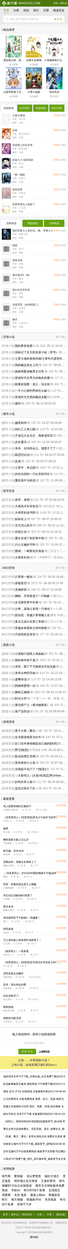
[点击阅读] (61, 805)
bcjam (6, 932)
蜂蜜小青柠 (8, 865)
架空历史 (8, 499)
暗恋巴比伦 (22, 454)
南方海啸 (17, 1199)
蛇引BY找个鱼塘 (34, 1190)
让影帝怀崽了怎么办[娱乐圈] (19, 92)
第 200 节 (42, 544)
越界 (5, 828)
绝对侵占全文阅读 (25, 1180)
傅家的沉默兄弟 (12, 1018)
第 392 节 (51, 653)
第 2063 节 (37, 692)
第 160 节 (51, 371)
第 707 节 (52, 769)
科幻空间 (8, 576)
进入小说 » (61, 337)
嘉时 (18, 403)
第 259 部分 (46, 506)
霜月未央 (8, 906)
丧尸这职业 (22, 711)
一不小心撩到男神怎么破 (31, 390)
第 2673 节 (34, 583)
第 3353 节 (43, 660)
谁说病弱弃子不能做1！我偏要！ (21, 917)
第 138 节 (54, 628)
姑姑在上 (21, 519)
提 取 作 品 (27, 1051)
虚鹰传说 (21, 679)
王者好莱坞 (48, 1180)
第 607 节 (33, 519)
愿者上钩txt (37, 1195)
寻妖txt (15, 1190)
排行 (36, 10)
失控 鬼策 (20, 1195)
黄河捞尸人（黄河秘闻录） (32, 705)
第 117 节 (57, 377)
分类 (16, 10)
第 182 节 (42, 480)
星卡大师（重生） (26, 730)
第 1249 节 (43, 512)
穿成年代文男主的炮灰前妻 (32, 377)
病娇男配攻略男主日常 (29, 371)
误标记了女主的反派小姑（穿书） (37, 352)
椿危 (5, 876)
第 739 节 (45, 730)
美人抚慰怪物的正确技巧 (17, 806)
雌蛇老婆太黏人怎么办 (16, 839)
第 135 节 (33, 422)
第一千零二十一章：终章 (43, 698)
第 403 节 (33, 531)
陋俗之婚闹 (22, 692)
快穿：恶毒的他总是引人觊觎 (19, 884)
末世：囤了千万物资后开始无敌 (35, 666)
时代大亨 (21, 698)
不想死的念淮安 (25, 634)
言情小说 (8, 345)
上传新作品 (44, 1051)
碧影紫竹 (7, 988)
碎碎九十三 (8, 955)
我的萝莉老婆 (23, 345)
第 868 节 (39, 525)
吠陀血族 (8, 928)
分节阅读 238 (37, 749)
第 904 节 (59, 435)
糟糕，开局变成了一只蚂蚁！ (34, 596)
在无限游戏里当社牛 (28, 737)
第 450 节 (45, 788)
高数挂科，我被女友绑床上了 (19, 861)
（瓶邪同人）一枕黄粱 (16, 951)
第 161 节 (36, 711)
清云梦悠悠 (33, 1176)
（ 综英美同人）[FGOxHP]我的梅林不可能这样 (29, 873)
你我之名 (21, 531)
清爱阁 (6, 1195)
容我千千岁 (24, 1204)
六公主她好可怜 (25, 544)
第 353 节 (42, 762)
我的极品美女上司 (26, 365)
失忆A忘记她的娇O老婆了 (17, 895)
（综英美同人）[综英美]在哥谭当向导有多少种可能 (32, 962)
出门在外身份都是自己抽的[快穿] (36, 743)
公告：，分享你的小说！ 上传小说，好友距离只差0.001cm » (34, 1063)
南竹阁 (6, 1176)
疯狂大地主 (52, 1176)
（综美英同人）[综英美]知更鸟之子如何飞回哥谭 (30, 817)
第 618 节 (42, 673)
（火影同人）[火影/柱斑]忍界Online (38, 775)
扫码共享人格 (23, 781)
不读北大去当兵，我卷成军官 (34, 435)
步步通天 (21, 442)
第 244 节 (42, 756)
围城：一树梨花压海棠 (29, 551)
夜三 (5, 921)
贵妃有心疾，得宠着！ (16, 60)
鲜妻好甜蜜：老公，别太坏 (32, 384)
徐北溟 (6, 854)
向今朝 (6, 832)
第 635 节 (45, 365)
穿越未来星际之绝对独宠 (31, 628)
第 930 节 (57, 705)
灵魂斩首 (21, 589)
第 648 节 (33, 589)
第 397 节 (45, 602)
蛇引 (5, 1199)
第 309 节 (28, 403)
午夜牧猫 (7, 843)
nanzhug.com (21, 3)
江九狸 (6, 943)
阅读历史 (59, 10)
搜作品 (63, 3)
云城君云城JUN (10, 810)
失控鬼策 (50, 1199)
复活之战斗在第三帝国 (29, 621)
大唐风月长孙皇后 (26, 506)
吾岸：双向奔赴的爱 (14, 984)
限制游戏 (8, 1006)
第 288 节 (42, 685)
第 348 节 (33, 442)
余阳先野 (7, 977)
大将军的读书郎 (25, 512)
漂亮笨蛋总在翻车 (13, 973)
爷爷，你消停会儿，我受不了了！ (37, 448)
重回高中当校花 (25, 480)
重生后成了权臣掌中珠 (29, 538)
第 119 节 (42, 429)
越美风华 (21, 422)
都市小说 (8, 422)
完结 (26, 10)
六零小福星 (34, 92)
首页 (6, 10)
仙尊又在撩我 (34, 60)
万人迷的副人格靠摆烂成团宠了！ (22, 940)
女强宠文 (54, 1190)
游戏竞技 (8, 730)
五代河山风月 (23, 525)
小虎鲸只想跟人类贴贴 (29, 653)
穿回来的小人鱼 (25, 762)
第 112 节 (36, 454)
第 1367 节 (43, 467)
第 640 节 (48, 737)
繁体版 (18, 1176)
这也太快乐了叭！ (26, 788)
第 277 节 (42, 634)
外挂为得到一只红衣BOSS (32, 474)
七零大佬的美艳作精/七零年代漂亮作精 (40, 358)
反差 (18, 461)
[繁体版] (60, 1214)
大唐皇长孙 (22, 557)
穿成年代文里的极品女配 (31, 397)
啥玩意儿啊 (8, 1010)
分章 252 (39, 345)
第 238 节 (39, 576)
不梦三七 (7, 821)
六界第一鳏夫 (23, 576)
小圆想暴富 (8, 888)
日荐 (46, 10)
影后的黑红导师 (25, 756)
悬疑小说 (8, 653)
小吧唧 (6, 899)
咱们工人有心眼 (25, 429)
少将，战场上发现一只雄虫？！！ (37, 608)
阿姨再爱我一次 (25, 685)
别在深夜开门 (10, 995)
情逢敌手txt (33, 1199)
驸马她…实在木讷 (13, 850)
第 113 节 (54, 390)
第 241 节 (36, 499)
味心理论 (7, 999)
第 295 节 (51, 538)
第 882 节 (57, 384)
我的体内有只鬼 (25, 660)
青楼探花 (54, 1195)
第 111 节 (56, 474)
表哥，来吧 (22, 499)
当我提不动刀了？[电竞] (30, 769)
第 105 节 (28, 461)
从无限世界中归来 (26, 602)
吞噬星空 (21, 583)
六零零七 (7, 1021)
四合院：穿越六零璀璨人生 (32, 615)
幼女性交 (54, 92)
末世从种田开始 (25, 673)
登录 (55, 3)
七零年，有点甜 (25, 467)
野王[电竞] (21, 749)
